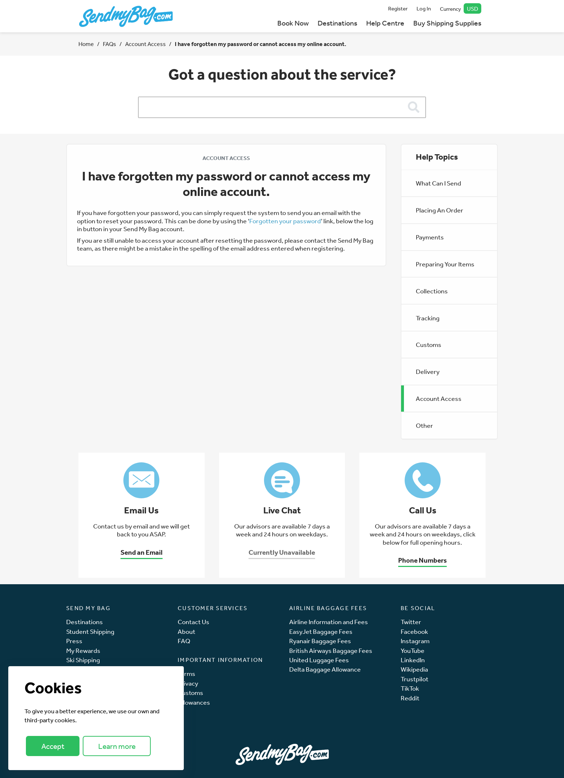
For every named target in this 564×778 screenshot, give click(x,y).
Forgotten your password (285, 221)
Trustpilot (414, 679)
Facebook (414, 631)
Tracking (428, 318)
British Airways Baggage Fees (330, 650)
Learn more (117, 746)
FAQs (109, 43)
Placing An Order (439, 210)
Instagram (415, 641)
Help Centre (385, 23)
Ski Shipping (83, 660)
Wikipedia (414, 669)
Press (74, 641)
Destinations (337, 23)
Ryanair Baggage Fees (320, 641)
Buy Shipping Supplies (447, 23)
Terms (186, 673)
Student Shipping (90, 631)
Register (398, 8)
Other (424, 425)
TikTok (410, 688)
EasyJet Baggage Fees (320, 631)
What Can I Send (438, 183)
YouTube (412, 650)
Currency (461, 8)
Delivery (428, 371)
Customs (428, 344)
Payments (430, 237)
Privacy (188, 683)
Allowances (194, 702)
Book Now (293, 23)
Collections (432, 291)
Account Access (145, 43)
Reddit (410, 698)
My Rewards (83, 650)
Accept (52, 746)
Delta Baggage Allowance (325, 669)
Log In (424, 8)
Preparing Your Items (445, 264)
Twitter (411, 622)
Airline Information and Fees (328, 622)
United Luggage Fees (319, 660)
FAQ (184, 641)
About (186, 631)
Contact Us (193, 622)
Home (86, 43)
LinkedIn (413, 660)
